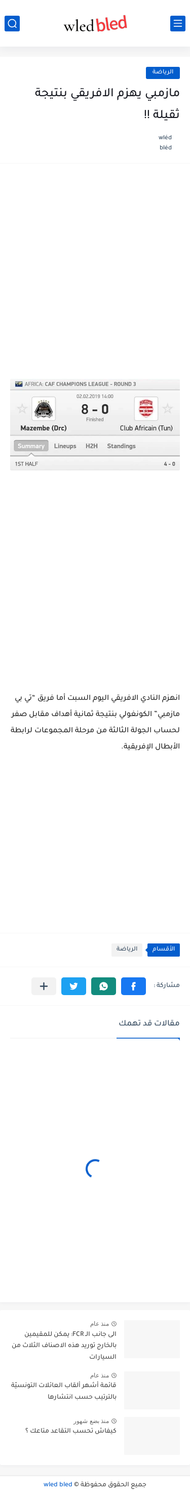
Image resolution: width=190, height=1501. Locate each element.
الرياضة (163, 72)
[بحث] (12, 23)
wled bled (58, 1485)
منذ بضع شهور (91, 1421)
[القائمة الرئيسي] (177, 23)
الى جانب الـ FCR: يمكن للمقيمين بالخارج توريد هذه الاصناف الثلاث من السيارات (64, 1346)
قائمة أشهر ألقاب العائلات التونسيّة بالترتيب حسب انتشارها (64, 1391)
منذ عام (99, 1323)
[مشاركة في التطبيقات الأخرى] (43, 986)
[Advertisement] (95, 276)
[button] (133, 986)
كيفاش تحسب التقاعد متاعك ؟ (71, 1431)
